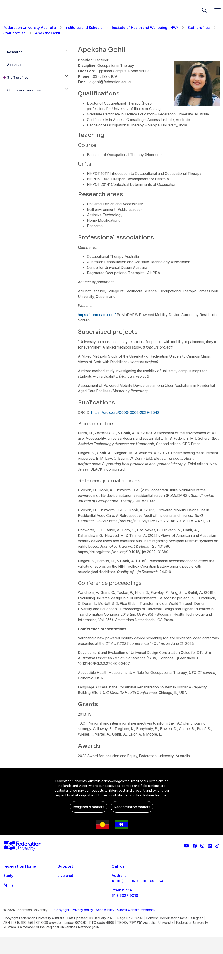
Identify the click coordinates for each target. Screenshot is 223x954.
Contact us (67, 884)
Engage (9, 903)
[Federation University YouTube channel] (186, 846)
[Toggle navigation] (216, 10)
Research (15, 52)
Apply (8, 884)
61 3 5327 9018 (125, 895)
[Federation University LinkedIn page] (210, 846)
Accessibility (105, 927)
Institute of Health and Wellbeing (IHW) (145, 27)
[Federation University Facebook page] (195, 846)
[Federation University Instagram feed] (202, 846)
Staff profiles (199, 27)
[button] (66, 52)
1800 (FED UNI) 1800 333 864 (137, 881)
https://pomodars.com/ (97, 314)
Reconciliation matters (132, 807)
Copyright (61, 927)
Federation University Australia (29, 27)
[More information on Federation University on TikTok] (217, 846)
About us (14, 65)
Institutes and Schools (83, 27)
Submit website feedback (136, 927)
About (8, 912)
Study (8, 875)
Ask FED (65, 893)
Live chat (65, 875)
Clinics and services (24, 90)
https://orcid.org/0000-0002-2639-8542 (125, 412)
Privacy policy (82, 927)
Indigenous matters (88, 807)
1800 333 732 (124, 910)
